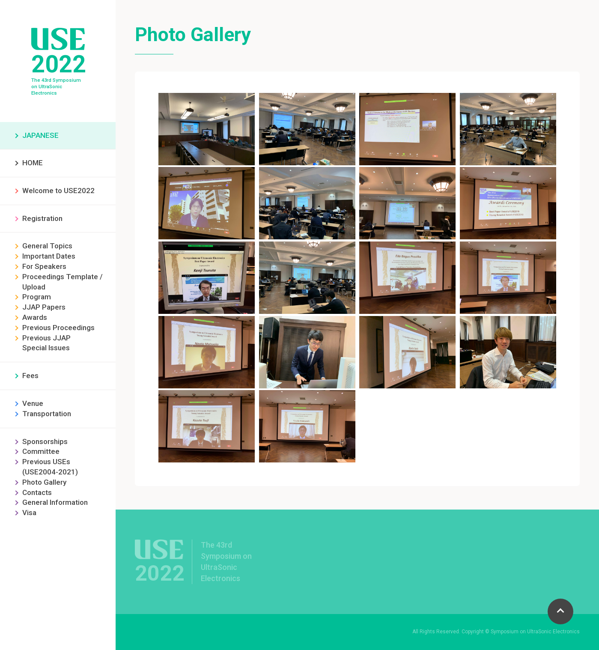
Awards (34, 317)
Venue (32, 403)
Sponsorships (45, 441)
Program (36, 296)
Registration (42, 218)
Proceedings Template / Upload (62, 281)
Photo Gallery (44, 482)
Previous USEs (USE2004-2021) (50, 466)
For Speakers (44, 266)
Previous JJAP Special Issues (46, 343)
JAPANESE (40, 135)
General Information (55, 502)
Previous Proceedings (58, 327)
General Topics (47, 246)
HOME (32, 162)
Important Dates (48, 256)
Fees (30, 375)
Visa (29, 512)
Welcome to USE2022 (58, 190)
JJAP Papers (44, 307)
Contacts (37, 492)
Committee (41, 451)
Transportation (46, 413)
